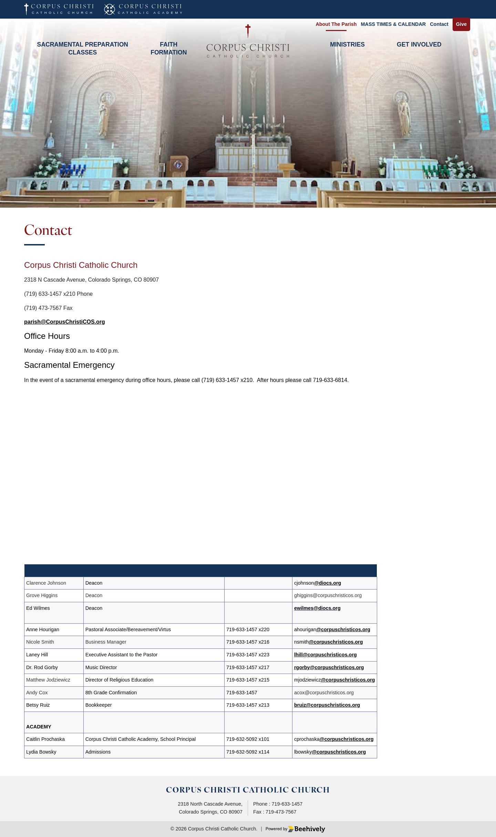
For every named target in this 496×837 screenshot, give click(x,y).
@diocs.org (327, 583)
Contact (439, 24)
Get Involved (419, 44)
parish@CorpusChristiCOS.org (64, 322)
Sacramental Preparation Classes (82, 48)
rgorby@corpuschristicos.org (329, 667)
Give (461, 24)
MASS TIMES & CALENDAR (393, 24)
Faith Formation (169, 48)
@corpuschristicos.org (344, 629)
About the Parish (336, 24)
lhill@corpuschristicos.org (325, 654)
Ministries (347, 44)
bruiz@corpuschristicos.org (327, 705)
